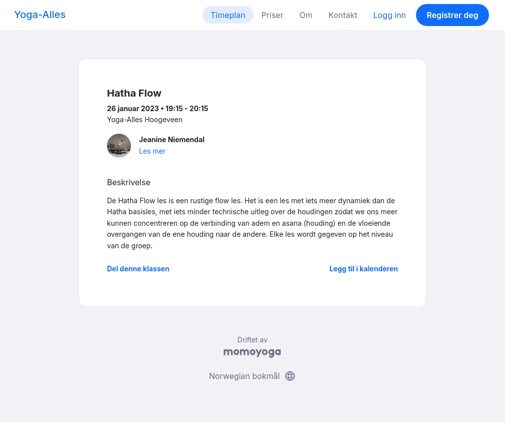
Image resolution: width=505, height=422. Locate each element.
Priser (273, 15)
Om (306, 15)
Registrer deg (452, 15)
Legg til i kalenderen (364, 268)
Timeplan (228, 15)
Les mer (152, 151)
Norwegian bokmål (252, 376)
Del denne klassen (138, 268)
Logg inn (389, 15)
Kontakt (342, 15)
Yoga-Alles (40, 15)
